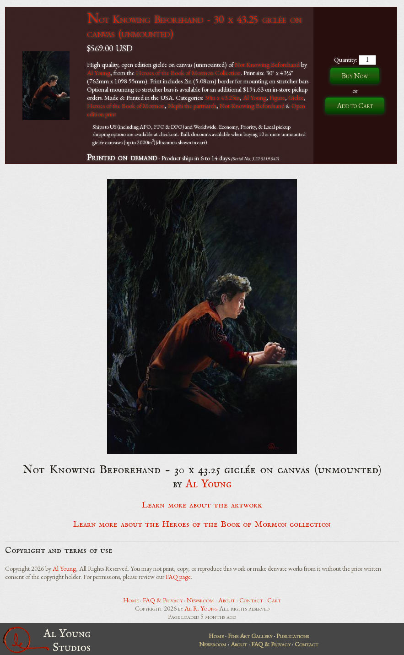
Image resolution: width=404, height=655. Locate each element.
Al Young (98, 73)
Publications (292, 636)
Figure (277, 97)
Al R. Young (201, 608)
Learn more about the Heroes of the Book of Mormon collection (202, 524)
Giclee (296, 97)
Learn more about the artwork (202, 505)
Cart (274, 600)
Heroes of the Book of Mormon (126, 106)
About (226, 600)
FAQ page (178, 577)
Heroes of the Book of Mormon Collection (188, 73)
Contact (251, 600)
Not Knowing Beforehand (267, 64)
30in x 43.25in (222, 97)
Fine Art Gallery (250, 636)
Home (131, 600)
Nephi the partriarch (192, 106)
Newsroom (200, 600)
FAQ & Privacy (163, 600)
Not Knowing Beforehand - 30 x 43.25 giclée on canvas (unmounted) (194, 26)
